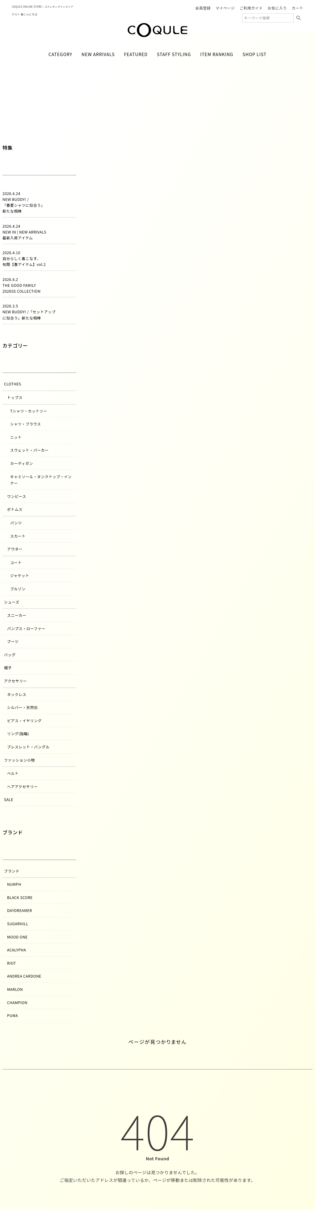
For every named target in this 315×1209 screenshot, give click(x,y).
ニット (16, 437)
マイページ (225, 7)
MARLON (15, 989)
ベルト (13, 773)
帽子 (8, 667)
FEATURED (136, 54)
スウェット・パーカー (29, 450)
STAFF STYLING (174, 54)
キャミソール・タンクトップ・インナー (41, 480)
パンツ (16, 522)
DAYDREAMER (19, 910)
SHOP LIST (254, 54)
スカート (18, 536)
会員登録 (203, 7)
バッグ (10, 654)
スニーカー (16, 615)
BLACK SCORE (20, 897)
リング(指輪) (18, 733)
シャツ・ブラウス (25, 423)
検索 (298, 17)
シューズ (11, 601)
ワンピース (16, 496)
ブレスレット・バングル (28, 746)
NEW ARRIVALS (98, 54)
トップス (14, 397)
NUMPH (14, 884)
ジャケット (19, 575)
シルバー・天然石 (22, 707)
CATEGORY (61, 54)
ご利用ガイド (251, 7)
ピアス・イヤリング (24, 720)
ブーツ (12, 641)
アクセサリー (15, 680)
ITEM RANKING (216, 54)
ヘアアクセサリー (22, 786)
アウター (14, 549)
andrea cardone (24, 976)
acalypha (16, 949)
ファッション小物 (19, 760)
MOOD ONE (17, 936)
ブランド (11, 870)
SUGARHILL (17, 923)
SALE (8, 799)
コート (16, 562)
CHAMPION (17, 1002)
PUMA (12, 1015)
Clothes (12, 383)
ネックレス (16, 694)
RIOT (11, 963)
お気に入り (277, 7)
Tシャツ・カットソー (28, 410)
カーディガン (21, 463)
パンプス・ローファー (26, 628)
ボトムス (14, 509)
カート (297, 7)
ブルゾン (18, 588)
